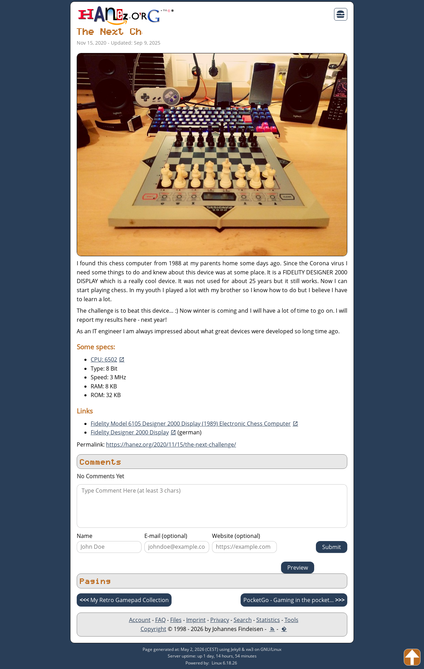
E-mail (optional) (165, 536)
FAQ (160, 620)
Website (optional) (236, 536)
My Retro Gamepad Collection (124, 600)
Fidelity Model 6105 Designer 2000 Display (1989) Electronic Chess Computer (191, 423)
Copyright (153, 629)
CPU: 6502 (104, 359)
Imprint (196, 620)
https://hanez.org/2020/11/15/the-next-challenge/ (171, 444)
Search (243, 620)
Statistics (268, 620)
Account (140, 620)
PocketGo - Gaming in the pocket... (293, 600)
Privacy (219, 620)
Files (176, 620)
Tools (291, 620)
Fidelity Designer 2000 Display (130, 432)
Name (84, 536)
